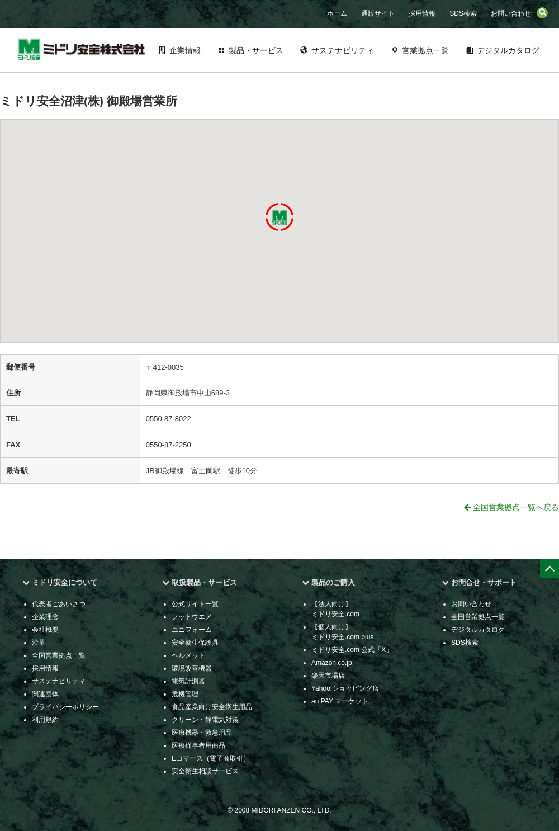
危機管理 (185, 694)
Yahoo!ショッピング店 (345, 688)
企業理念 (45, 617)
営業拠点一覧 (425, 50)
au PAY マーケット (339, 701)
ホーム (337, 13)
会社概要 (45, 630)
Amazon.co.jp (331, 663)
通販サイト (378, 13)
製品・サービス (256, 50)
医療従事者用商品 (198, 745)
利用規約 (45, 720)
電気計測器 (188, 681)
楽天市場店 (328, 675)
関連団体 (45, 694)
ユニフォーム (192, 630)
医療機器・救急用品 (202, 732)
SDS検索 (463, 13)
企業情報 (185, 50)
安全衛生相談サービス (205, 771)
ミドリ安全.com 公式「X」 (351, 650)
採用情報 (422, 13)
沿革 (38, 642)
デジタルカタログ (508, 50)
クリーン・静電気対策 (205, 720)
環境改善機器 (192, 668)
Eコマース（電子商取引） (211, 758)
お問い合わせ (511, 13)
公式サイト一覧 (195, 604)
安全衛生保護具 (195, 642)
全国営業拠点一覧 (59, 655)
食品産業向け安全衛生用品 (212, 707)
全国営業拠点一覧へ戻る (511, 507)
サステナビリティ (342, 50)
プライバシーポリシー (65, 707)
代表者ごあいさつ (59, 604)
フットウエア (192, 617)
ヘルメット (188, 655)
